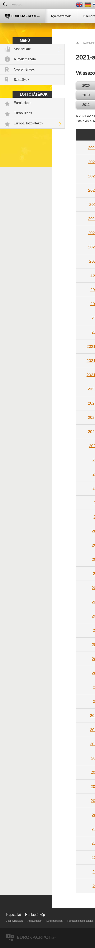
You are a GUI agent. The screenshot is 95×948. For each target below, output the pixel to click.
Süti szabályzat (54, 920)
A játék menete (25, 59)
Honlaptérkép (35, 914)
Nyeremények (24, 69)
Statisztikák (22, 49)
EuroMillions (23, 113)
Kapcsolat (13, 914)
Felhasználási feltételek (80, 920)
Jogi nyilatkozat (14, 920)
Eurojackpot (23, 103)
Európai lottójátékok (28, 123)
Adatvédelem (35, 920)
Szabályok (21, 79)
